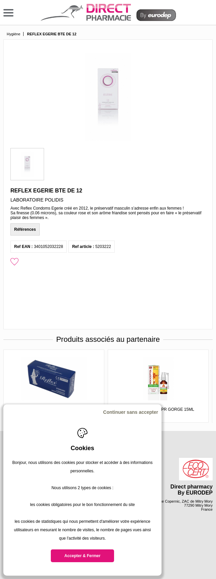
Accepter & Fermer (82, 555)
